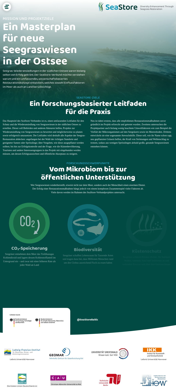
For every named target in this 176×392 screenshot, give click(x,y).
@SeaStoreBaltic (87, 320)
